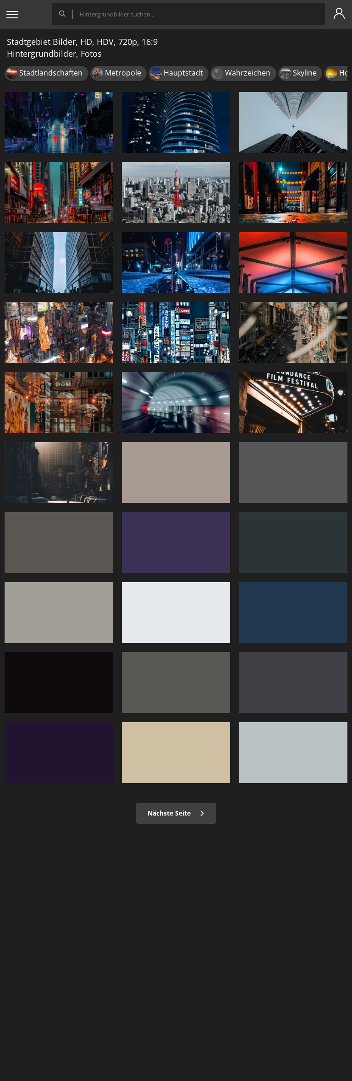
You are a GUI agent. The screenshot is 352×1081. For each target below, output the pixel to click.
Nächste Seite (176, 813)
